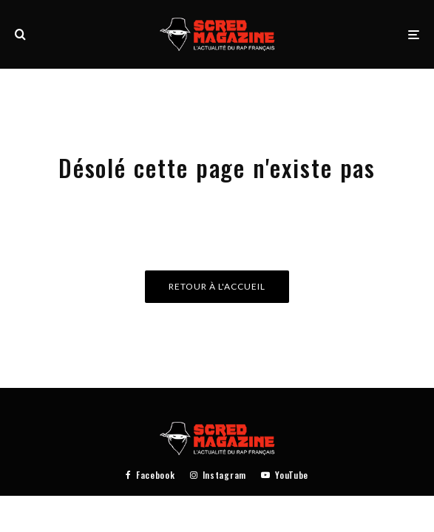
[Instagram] (218, 475)
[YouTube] (285, 475)
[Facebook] (150, 475)
